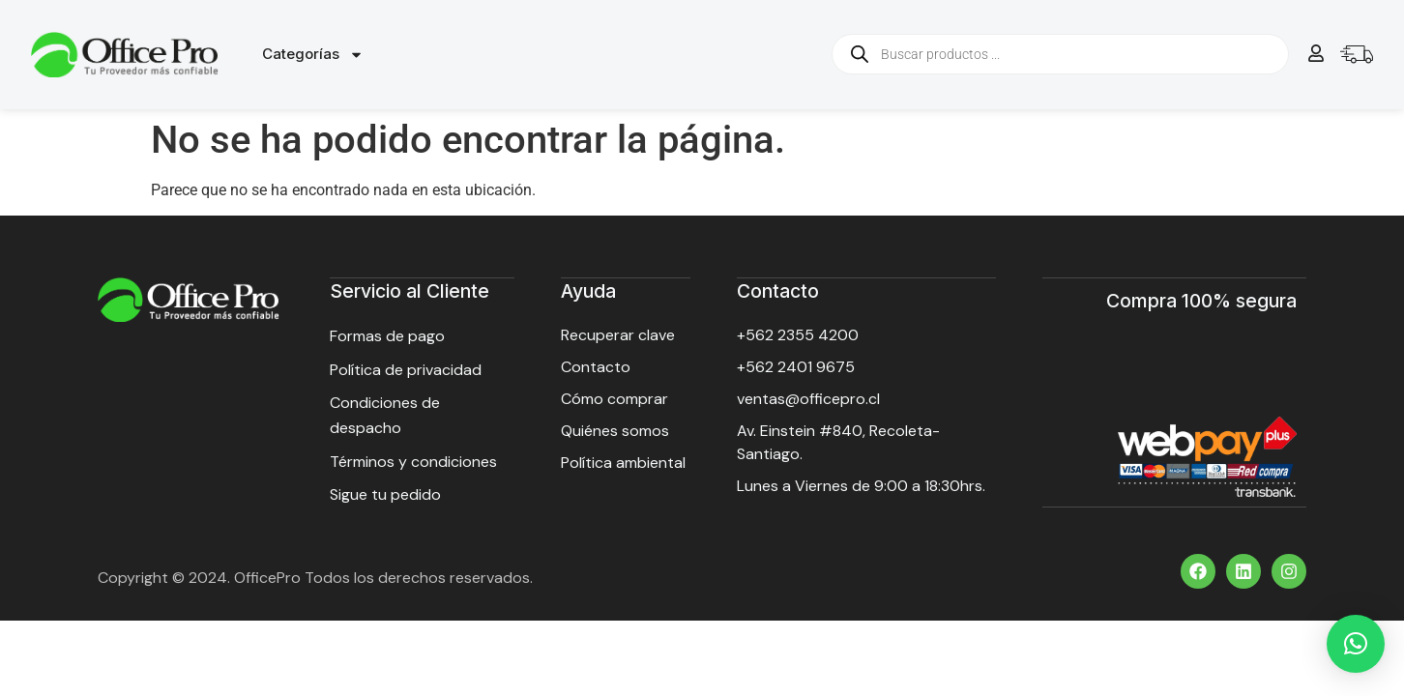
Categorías (313, 55)
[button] (1356, 644)
